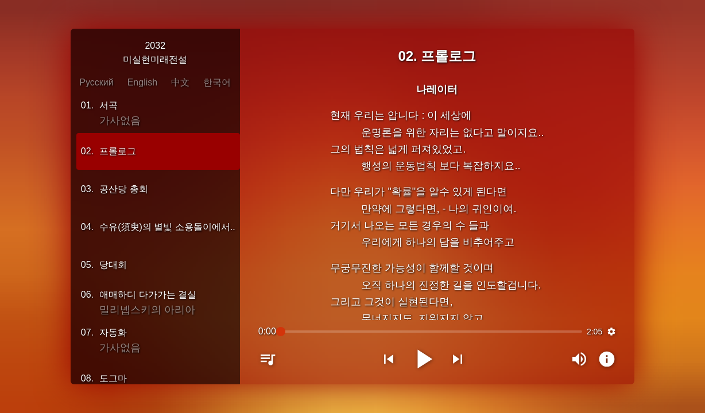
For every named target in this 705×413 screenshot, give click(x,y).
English (142, 82)
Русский (96, 82)
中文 (180, 82)
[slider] (431, 331)
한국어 (217, 82)
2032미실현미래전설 (155, 52)
